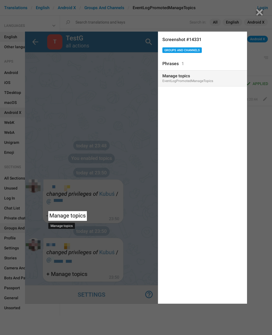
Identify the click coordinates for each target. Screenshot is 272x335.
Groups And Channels (182, 50)
